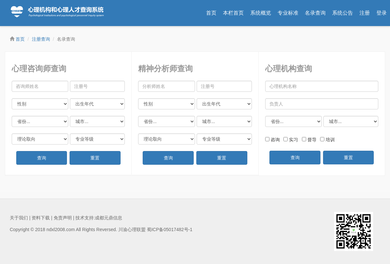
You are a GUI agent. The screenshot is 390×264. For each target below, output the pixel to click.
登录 (381, 13)
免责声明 (63, 217)
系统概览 (260, 13)
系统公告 (342, 13)
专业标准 (288, 13)
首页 (211, 13)
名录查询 (315, 13)
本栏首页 (233, 13)
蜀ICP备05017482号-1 (169, 229)
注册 (364, 13)
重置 (94, 157)
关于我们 (19, 217)
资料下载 (41, 217)
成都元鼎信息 (108, 217)
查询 (41, 157)
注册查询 (41, 39)
